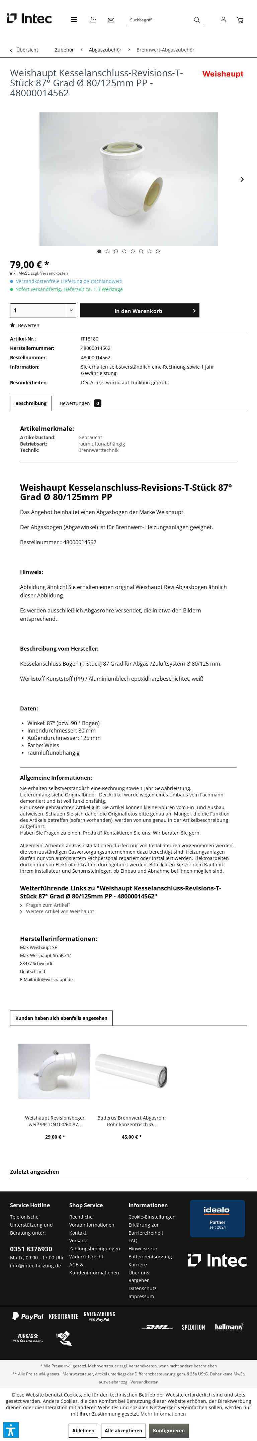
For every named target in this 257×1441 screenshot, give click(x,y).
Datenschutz (142, 1288)
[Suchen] (197, 20)
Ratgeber (138, 1280)
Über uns (138, 1272)
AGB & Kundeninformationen (94, 1268)
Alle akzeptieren (123, 1430)
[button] (11, 1430)
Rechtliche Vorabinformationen (91, 1221)
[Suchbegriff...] (165, 20)
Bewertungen (80, 403)
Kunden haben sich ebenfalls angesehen (61, 1018)
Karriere (137, 1264)
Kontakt (77, 1233)
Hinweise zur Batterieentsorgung (150, 1252)
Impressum (141, 1296)
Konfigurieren (169, 1430)
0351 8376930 (31, 1249)
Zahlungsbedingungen (94, 1248)
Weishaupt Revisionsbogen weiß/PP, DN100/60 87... (55, 1121)
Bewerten (24, 325)
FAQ (133, 1240)
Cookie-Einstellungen (152, 1217)
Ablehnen (83, 1430)
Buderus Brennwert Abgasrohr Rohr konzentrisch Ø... (131, 1121)
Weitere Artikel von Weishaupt (57, 911)
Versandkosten (143, 1366)
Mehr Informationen (163, 1414)
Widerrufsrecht (86, 1256)
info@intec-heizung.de (35, 1265)
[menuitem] (73, 23)
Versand (78, 1240)
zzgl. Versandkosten (49, 273)
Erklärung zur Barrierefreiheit (145, 1229)
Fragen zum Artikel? (45, 905)
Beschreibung (31, 403)
